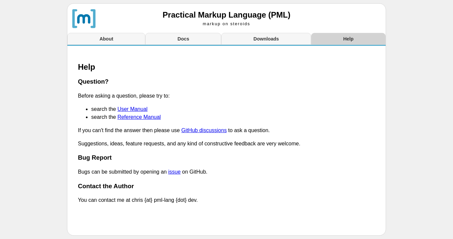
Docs (183, 38)
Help (348, 38)
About (106, 38)
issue (174, 172)
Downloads (266, 38)
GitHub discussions (204, 130)
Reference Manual (139, 117)
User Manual (132, 109)
